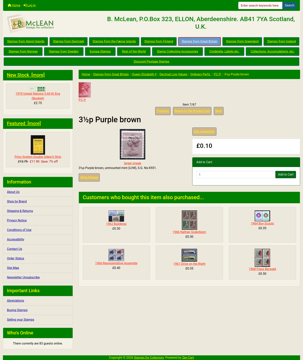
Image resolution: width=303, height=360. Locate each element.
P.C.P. (217, 74)
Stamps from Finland (158, 41)
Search (289, 5)
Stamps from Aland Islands (25, 41)
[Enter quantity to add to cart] (236, 174)
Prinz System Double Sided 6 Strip (38, 147)
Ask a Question (204, 131)
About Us (13, 192)
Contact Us (14, 249)
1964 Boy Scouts (262, 223)
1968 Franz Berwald (262, 269)
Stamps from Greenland (242, 41)
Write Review (89, 177)
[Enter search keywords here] (260, 5)
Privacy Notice (17, 220)
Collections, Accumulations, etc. (272, 51)
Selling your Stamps (20, 319)
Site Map (13, 268)
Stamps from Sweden (63, 51)
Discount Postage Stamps (151, 61)
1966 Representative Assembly (116, 263)
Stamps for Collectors (149, 357)
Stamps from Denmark (68, 41)
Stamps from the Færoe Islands (114, 41)
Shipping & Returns (20, 211)
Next (218, 111)
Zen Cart (188, 357)
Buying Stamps (17, 310)
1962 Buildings (116, 224)
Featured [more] (24, 123)
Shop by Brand (17, 201)
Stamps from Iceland (281, 41)
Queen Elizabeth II (144, 74)
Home (14, 5)
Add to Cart (286, 174)
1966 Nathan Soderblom (189, 232)
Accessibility (15, 239)
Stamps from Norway (23, 51)
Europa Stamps (100, 51)
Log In (29, 5)
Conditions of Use (19, 230)
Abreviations (15, 300)
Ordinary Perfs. (200, 74)
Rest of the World (134, 51)
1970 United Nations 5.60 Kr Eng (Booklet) (38, 93)
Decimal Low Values (173, 74)
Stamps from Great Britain (199, 41)
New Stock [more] (26, 75)
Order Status (15, 258)
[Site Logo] (52, 23)
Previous (163, 111)
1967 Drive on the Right (189, 264)
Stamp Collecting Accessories (177, 51)
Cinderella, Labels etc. (224, 51)
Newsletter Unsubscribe (23, 277)
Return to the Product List (192, 111)
